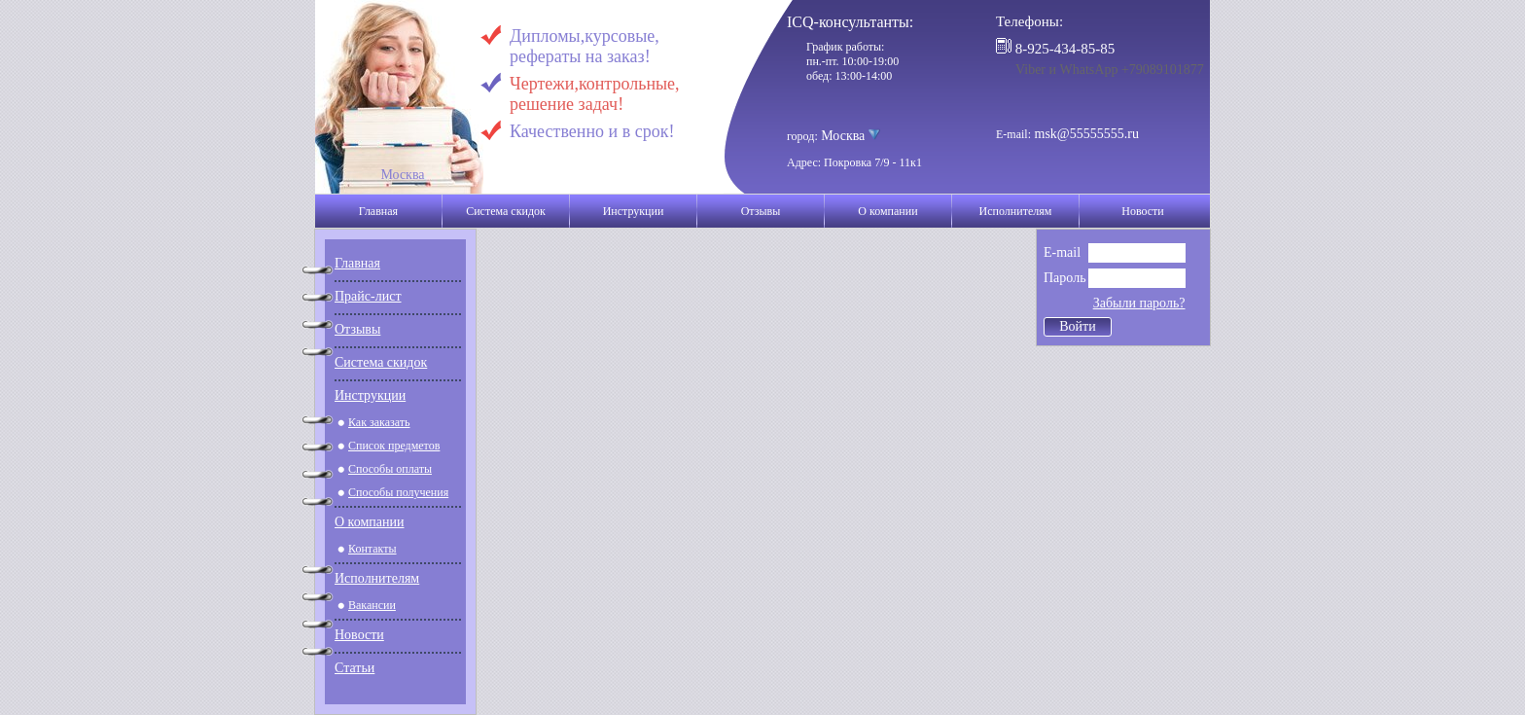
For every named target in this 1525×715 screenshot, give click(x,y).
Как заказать (379, 422)
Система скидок (506, 211)
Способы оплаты (390, 469)
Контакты (372, 548)
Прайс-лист (368, 296)
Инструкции (633, 211)
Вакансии (372, 605)
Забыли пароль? (1139, 303)
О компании (887, 211)
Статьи (354, 668)
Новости (1142, 211)
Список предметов (394, 445)
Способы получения (398, 492)
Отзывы (761, 211)
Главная (378, 211)
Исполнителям (1015, 211)
